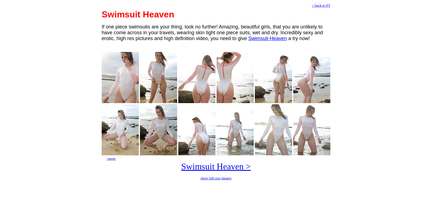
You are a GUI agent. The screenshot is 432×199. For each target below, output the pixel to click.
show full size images (216, 178)
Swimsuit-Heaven (267, 38)
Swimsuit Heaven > (216, 166)
